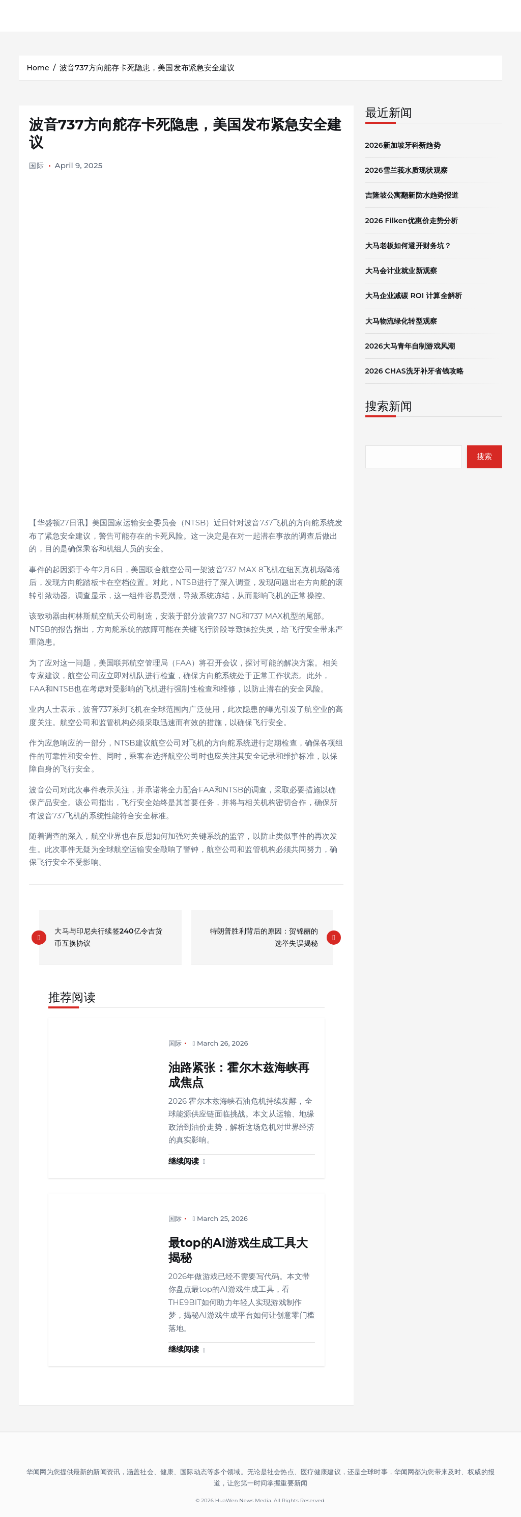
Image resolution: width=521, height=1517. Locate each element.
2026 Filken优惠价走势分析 (415, 219)
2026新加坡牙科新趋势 (405, 144)
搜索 (484, 455)
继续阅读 (187, 1161)
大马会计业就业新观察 (403, 269)
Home (38, 67)
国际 (36, 165)
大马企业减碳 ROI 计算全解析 (417, 294)
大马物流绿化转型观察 (403, 319)
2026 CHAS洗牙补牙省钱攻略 (418, 369)
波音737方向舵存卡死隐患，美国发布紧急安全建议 (149, 67)
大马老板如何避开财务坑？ (411, 244)
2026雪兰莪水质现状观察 (409, 169)
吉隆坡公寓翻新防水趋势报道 (415, 194)
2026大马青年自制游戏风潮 (413, 344)
